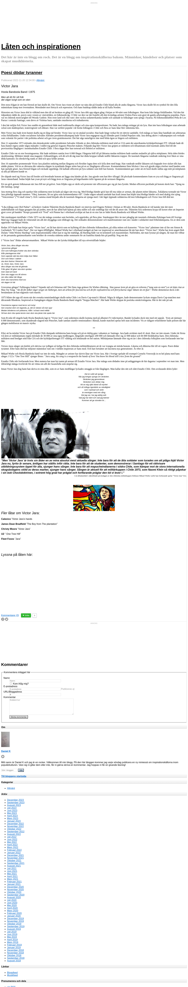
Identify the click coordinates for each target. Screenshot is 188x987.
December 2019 (15, 921)
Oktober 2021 (14, 863)
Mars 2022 (12, 850)
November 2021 (15, 861)
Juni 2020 (12, 906)
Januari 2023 (14, 824)
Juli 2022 (11, 840)
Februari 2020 (14, 916)
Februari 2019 (14, 948)
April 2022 (12, 848)
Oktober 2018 (14, 958)
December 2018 (15, 953)
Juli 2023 (11, 811)
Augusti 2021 (14, 869)
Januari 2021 (14, 887)
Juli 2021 (11, 871)
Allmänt (40, 80)
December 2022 (15, 827)
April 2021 (12, 879)
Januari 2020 (14, 919)
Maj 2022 (12, 845)
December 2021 (15, 858)
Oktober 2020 (14, 895)
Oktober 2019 (14, 927)
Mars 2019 (12, 945)
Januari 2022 (14, 855)
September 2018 (15, 961)
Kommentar (10, 697)
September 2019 (15, 929)
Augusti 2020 (14, 900)
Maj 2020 (12, 908)
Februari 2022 (14, 853)
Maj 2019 (12, 940)
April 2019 (12, 942)
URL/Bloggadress (13, 692)
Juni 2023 (12, 813)
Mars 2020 (12, 913)
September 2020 (15, 898)
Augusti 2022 (14, 837)
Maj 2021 (12, 877)
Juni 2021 (12, 874)
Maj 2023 (12, 816)
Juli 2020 (11, 903)
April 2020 (12, 911)
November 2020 (15, 892)
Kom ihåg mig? (21, 683)
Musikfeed (12, 978)
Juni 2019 (12, 937)
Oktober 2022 (14, 832)
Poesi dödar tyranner (21, 72)
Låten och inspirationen (41, 46)
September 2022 (15, 834)
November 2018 (15, 956)
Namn (7, 678)
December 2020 (15, 890)
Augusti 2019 (14, 932)
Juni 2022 (12, 842)
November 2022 (15, 829)
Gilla (27, 615)
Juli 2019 (11, 935)
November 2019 (15, 924)
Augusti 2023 (14, 808)
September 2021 (15, 866)
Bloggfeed (12, 975)
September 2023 (15, 805)
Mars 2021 (12, 882)
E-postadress (10, 686)
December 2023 (15, 803)
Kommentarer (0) (10, 615)
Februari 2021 (14, 884)
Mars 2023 (12, 821)
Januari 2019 (14, 950)
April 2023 (12, 819)
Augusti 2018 (14, 964)
